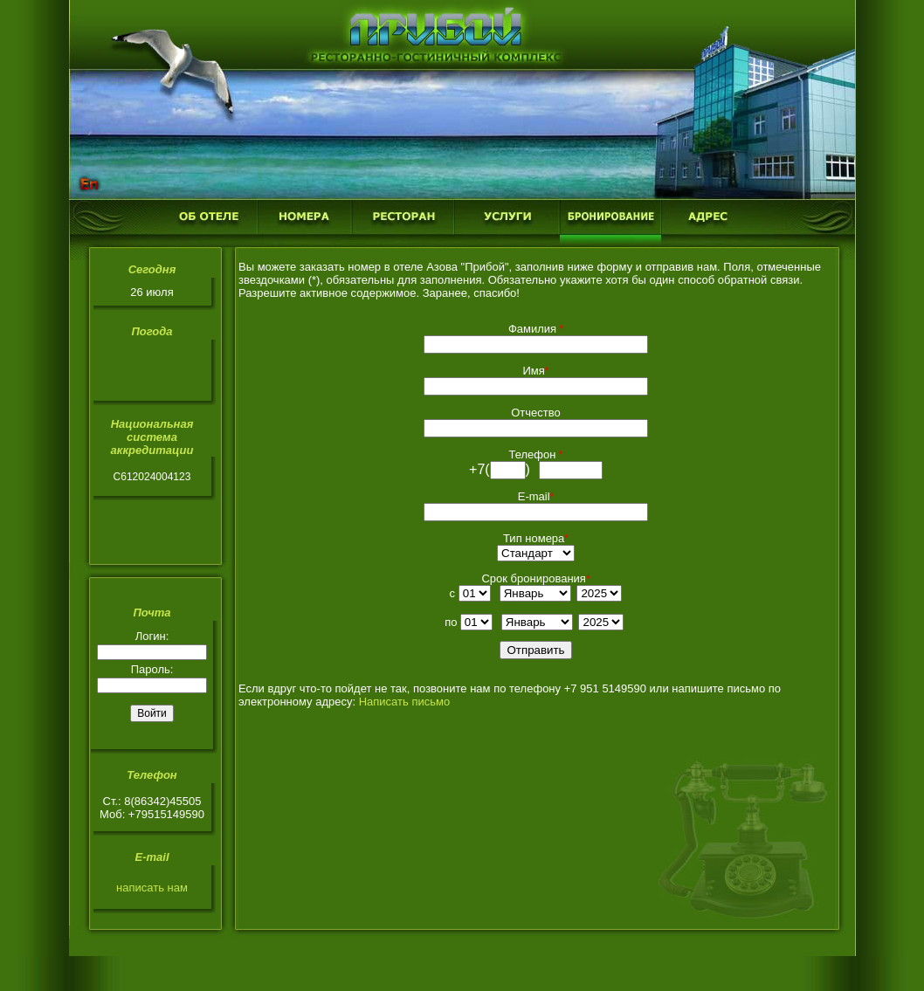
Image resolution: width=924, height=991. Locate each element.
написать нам (152, 887)
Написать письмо (404, 701)
